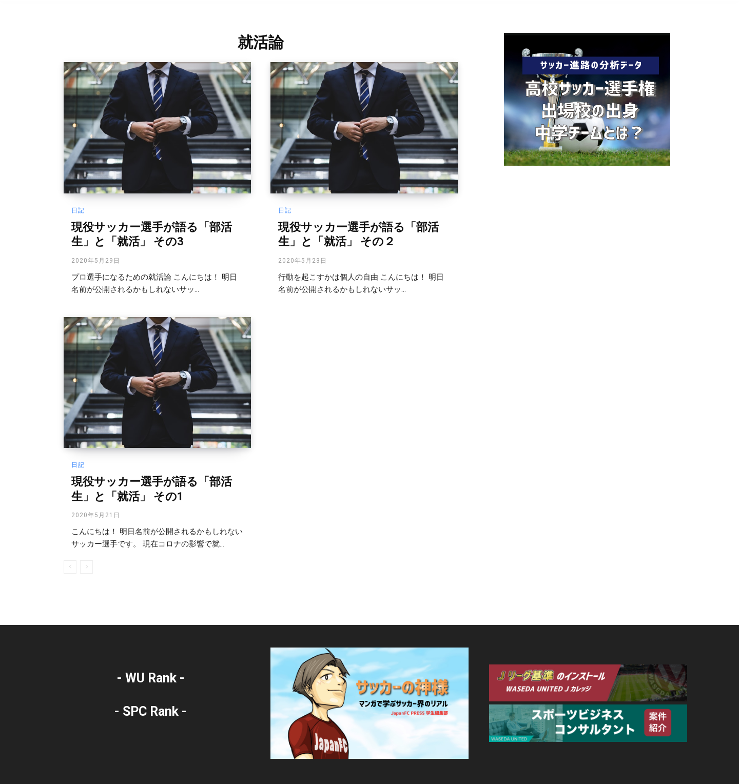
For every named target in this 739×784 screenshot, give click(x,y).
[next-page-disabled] (86, 567)
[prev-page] (70, 567)
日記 (78, 210)
